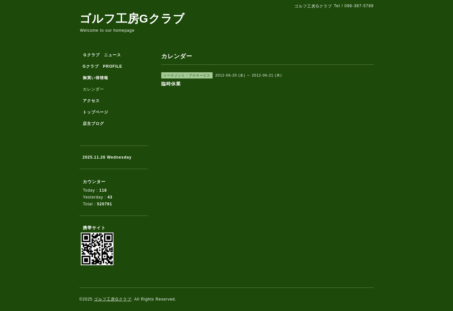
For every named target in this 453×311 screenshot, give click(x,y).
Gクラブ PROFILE (102, 66)
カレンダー (93, 89)
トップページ (95, 112)
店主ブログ (93, 123)
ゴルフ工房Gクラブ (132, 18)
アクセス (91, 100)
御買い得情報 (95, 78)
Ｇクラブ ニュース (102, 55)
